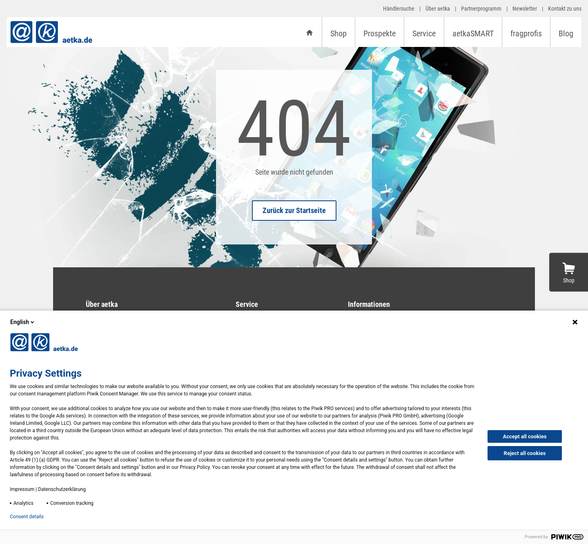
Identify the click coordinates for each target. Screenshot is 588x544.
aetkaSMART (473, 33)
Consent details (27, 517)
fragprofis (526, 33)
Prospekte (379, 33)
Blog (566, 33)
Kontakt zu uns (564, 8)
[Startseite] (309, 32)
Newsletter (524, 8)
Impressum (22, 489)
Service (424, 33)
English (23, 322)
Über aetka (437, 8)
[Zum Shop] (568, 272)
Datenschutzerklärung (62, 489)
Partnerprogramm (481, 8)
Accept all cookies (525, 436)
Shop (338, 33)
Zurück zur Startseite (294, 210)
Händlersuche (398, 8)
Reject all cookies (525, 453)
